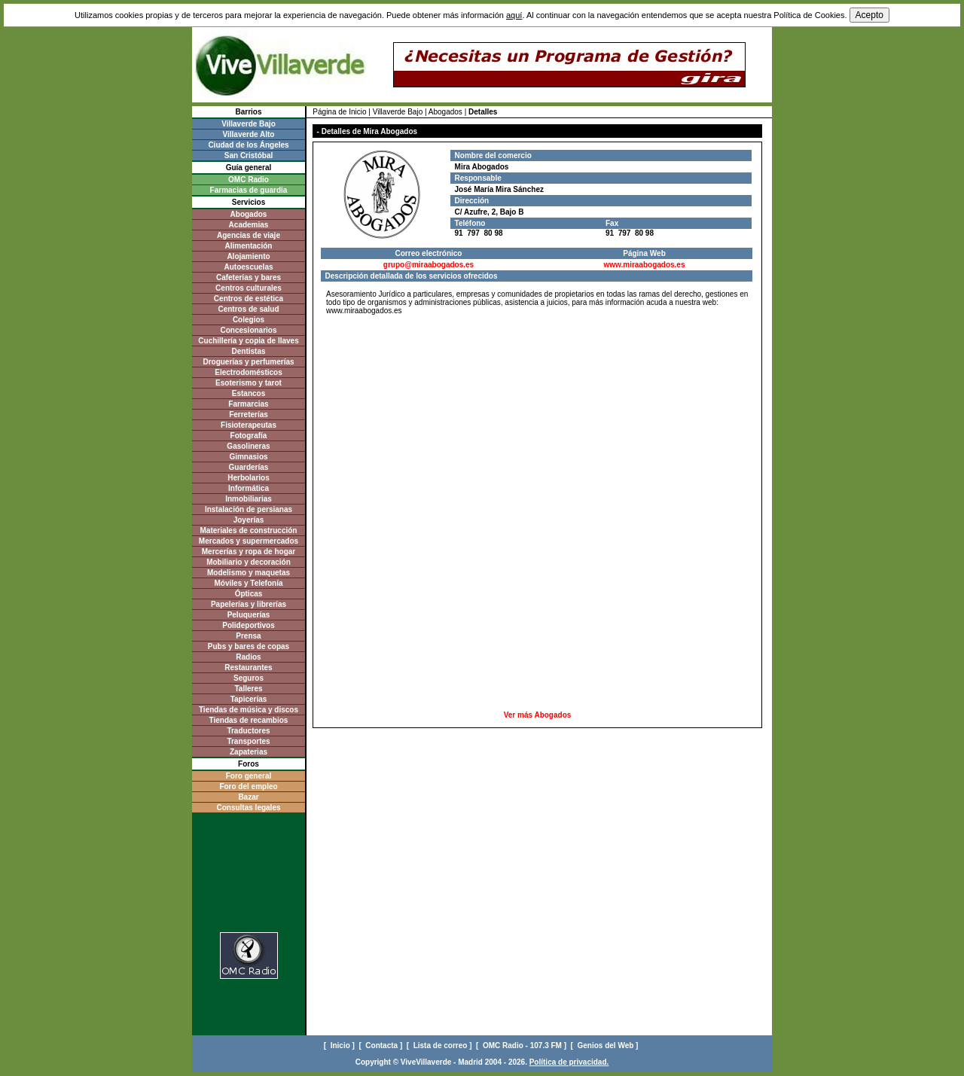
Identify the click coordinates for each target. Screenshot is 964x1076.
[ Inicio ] (340, 1045)
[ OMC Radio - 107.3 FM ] (522, 1045)
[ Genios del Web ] (606, 1045)
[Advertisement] (538, 353)
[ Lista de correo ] (440, 1045)
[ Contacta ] (381, 1045)
